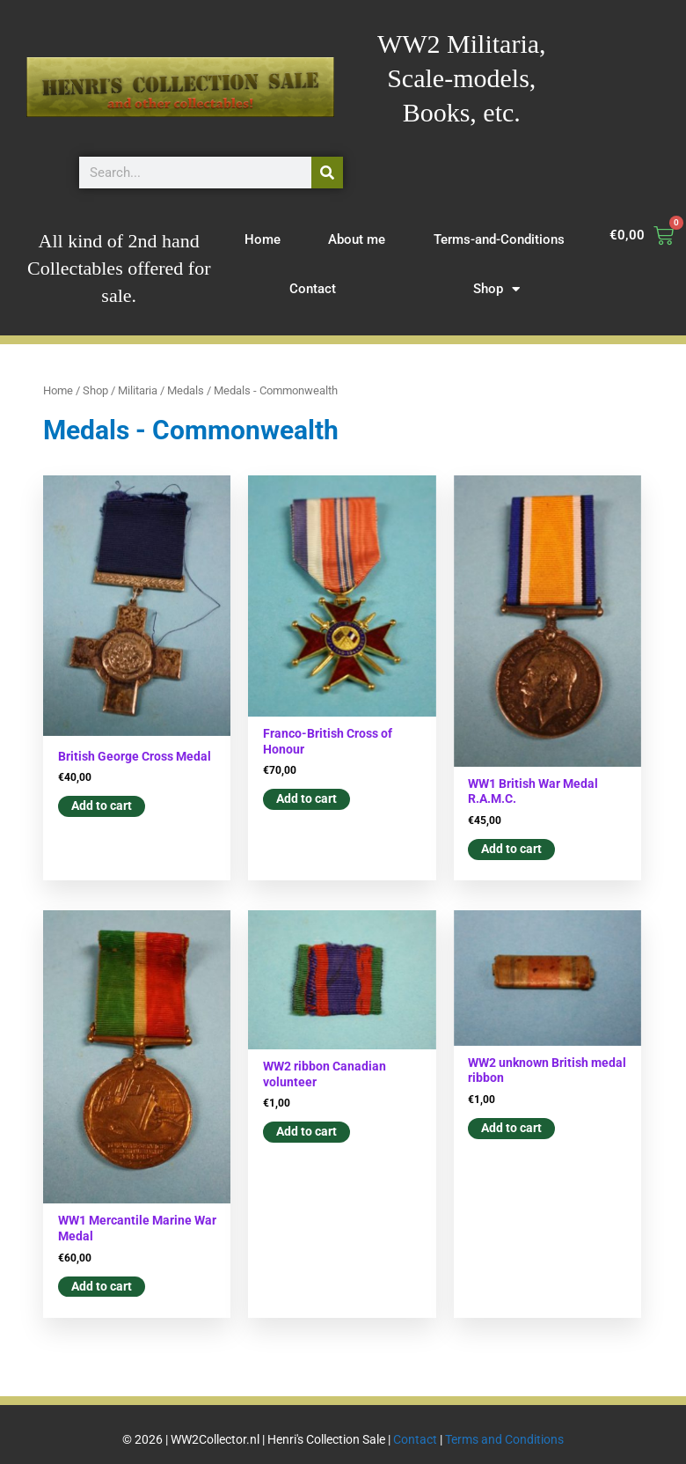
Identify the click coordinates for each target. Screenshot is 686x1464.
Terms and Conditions (504, 1439)
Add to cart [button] (101, 805)
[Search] (327, 172)
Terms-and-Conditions (499, 239)
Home (262, 239)
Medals (185, 390)
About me (356, 239)
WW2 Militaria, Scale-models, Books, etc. (461, 78)
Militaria (137, 390)
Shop (496, 289)
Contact (312, 289)
